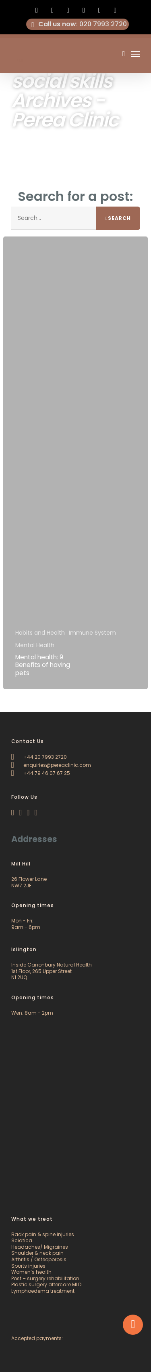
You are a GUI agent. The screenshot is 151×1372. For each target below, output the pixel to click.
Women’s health (31, 1272)
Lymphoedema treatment (42, 1291)
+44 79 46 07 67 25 (40, 773)
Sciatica (21, 1240)
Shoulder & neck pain (37, 1253)
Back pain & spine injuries (42, 1234)
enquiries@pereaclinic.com (51, 765)
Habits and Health (40, 633)
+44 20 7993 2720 (39, 757)
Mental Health (34, 645)
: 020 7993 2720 (78, 24)
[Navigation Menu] (135, 54)
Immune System (92, 633)
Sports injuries (28, 1265)
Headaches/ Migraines (39, 1246)
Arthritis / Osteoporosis (38, 1259)
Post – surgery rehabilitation (45, 1278)
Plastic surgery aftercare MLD (46, 1284)
